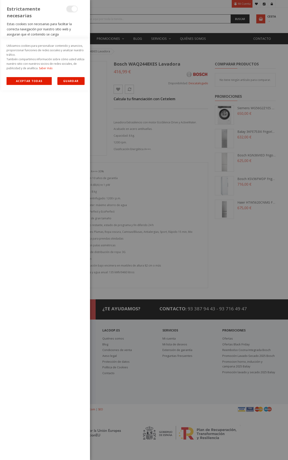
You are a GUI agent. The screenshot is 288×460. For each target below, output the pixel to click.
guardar (71, 451)
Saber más (45, 438)
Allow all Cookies (29, 451)
